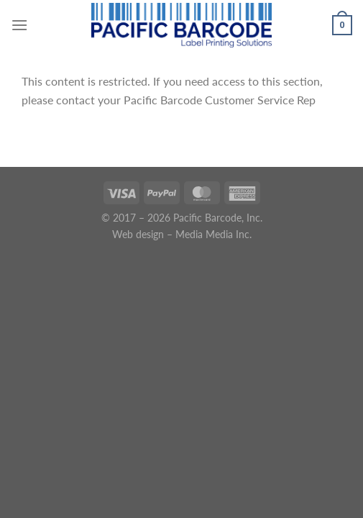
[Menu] (19, 24)
